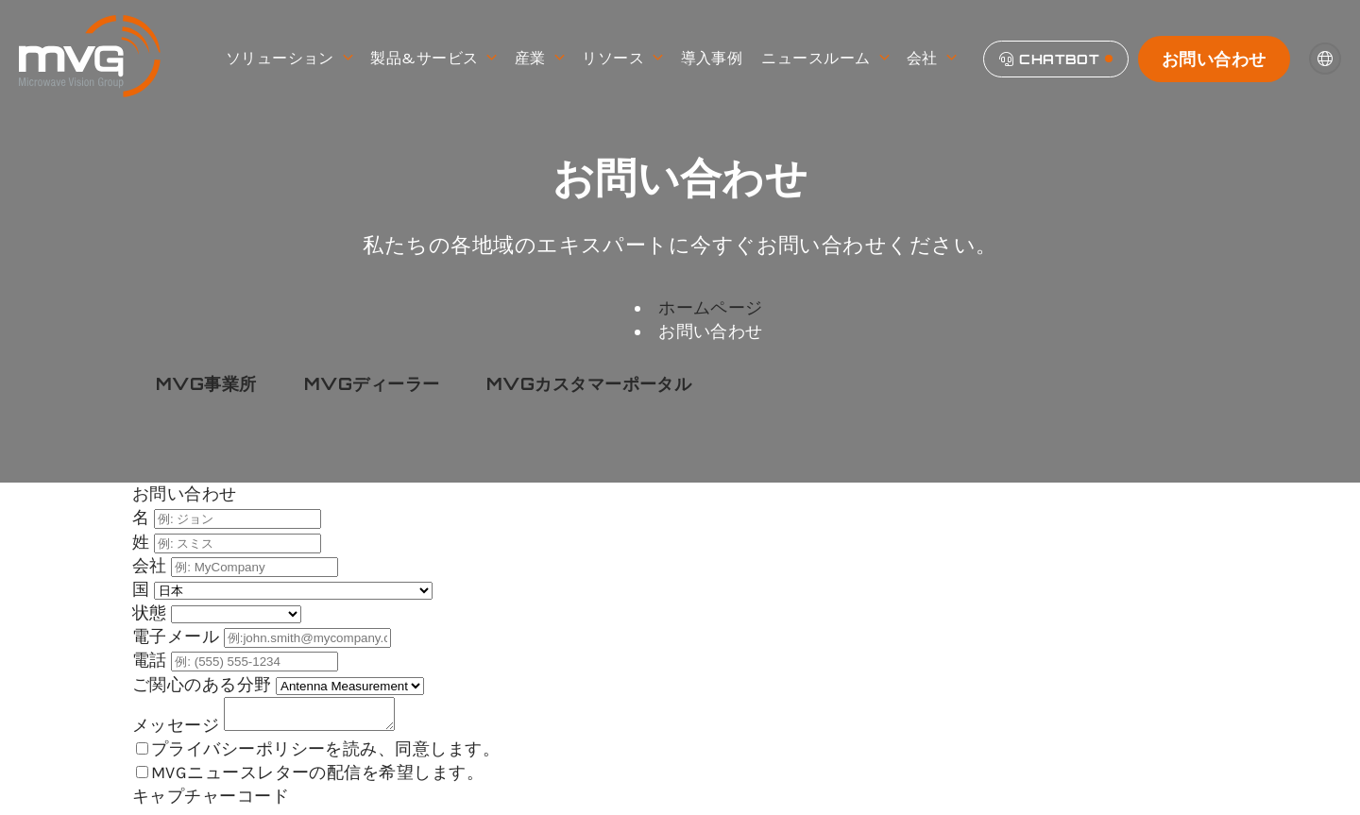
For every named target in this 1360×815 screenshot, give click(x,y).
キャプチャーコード (210, 801)
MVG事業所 (206, 383)
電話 (151, 660)
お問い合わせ (1214, 58)
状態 (151, 613)
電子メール (178, 636)
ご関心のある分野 (204, 684)
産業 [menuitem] (539, 58)
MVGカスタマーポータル (588, 383)
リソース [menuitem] (621, 58)
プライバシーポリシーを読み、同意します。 (325, 754)
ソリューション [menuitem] (289, 58)
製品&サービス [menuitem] (433, 58)
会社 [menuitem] (931, 58)
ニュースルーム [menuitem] (824, 58)
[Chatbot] (1056, 59)
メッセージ (178, 731)
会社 (151, 565)
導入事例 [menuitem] (712, 58)
